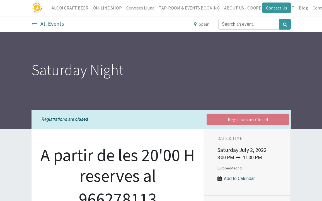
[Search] (285, 24)
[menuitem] (70, 7)
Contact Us (276, 8)
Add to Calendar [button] (239, 178)
